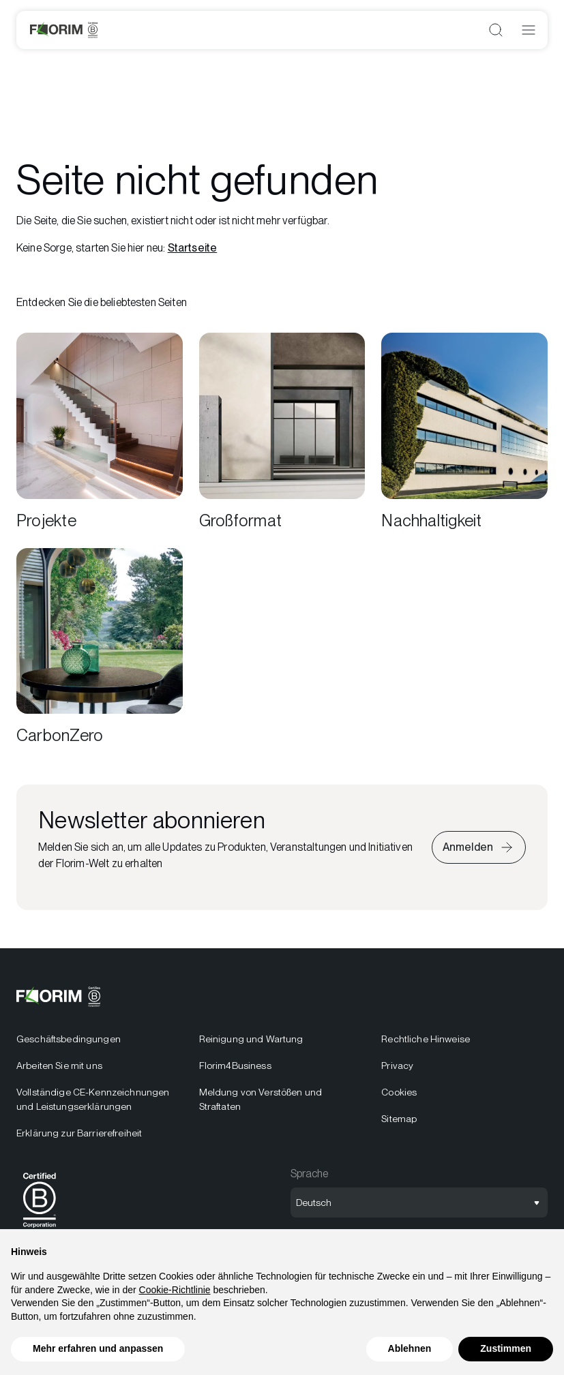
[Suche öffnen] (496, 30)
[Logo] (63, 30)
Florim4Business (235, 1065)
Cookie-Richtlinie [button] (175, 1289)
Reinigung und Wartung (251, 1038)
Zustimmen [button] (505, 1348)
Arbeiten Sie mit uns (59, 1065)
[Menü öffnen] (528, 30)
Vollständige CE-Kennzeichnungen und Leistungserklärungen (92, 1099)
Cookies (399, 1092)
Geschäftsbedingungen (68, 1038)
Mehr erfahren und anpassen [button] (98, 1348)
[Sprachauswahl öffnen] (419, 1203)
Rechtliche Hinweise (425, 1038)
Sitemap (399, 1118)
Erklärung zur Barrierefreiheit (79, 1133)
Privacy (397, 1065)
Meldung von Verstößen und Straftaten (261, 1099)
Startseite (193, 247)
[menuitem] (99, 1086)
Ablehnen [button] (410, 1348)
